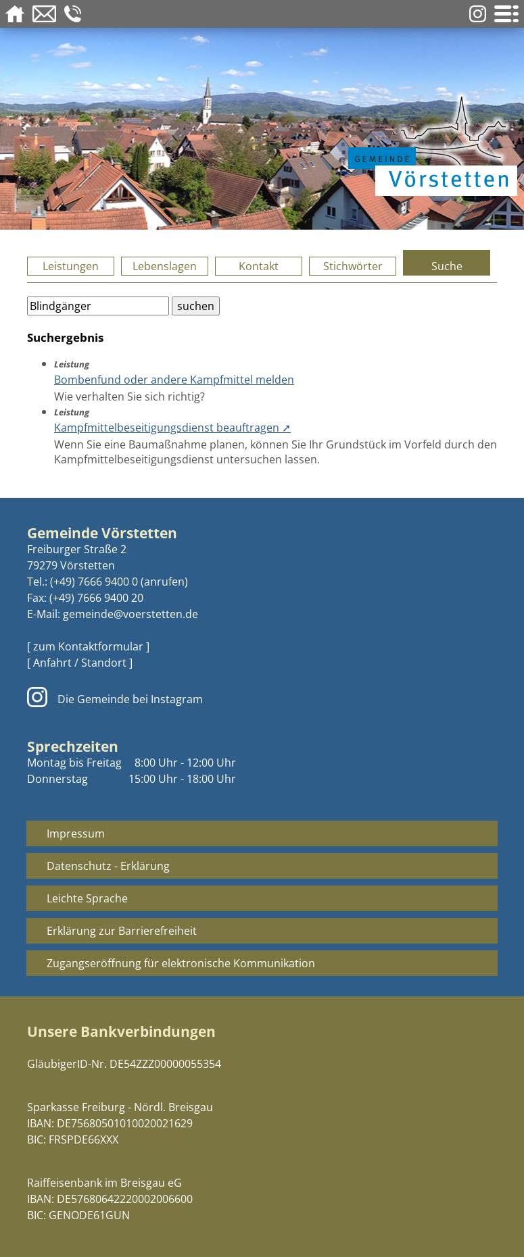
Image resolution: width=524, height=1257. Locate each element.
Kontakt (259, 266)
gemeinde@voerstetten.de (130, 614)
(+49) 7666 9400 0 (94, 581)
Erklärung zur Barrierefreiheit (122, 930)
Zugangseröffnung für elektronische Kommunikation (181, 963)
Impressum (76, 833)
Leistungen (71, 266)
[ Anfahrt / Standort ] (80, 662)
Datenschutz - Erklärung (108, 865)
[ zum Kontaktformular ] (88, 646)
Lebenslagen (165, 266)
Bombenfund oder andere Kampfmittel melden (174, 379)
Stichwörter (353, 266)
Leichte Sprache (87, 898)
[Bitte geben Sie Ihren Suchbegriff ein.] (98, 306)
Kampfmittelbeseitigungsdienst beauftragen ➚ (172, 427)
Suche (446, 266)
